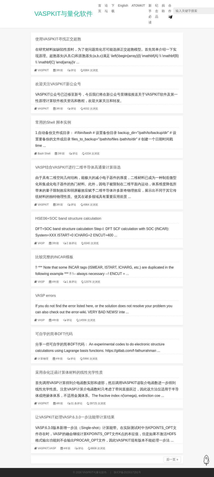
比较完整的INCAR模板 (54, 257)
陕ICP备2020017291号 (127, 472)
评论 (73, 70)
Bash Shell (44, 153)
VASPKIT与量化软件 (63, 13)
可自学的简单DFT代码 (54, 334)
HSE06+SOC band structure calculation (68, 218)
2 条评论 (72, 243)
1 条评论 (72, 281)
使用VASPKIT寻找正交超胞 (58, 39)
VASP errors (45, 295)
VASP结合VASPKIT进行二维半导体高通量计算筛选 (78, 167)
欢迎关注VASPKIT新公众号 (58, 84)
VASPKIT (43, 70)
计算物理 (43, 358)
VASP (41, 243)
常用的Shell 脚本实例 (53, 122)
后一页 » (172, 459)
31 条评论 (77, 403)
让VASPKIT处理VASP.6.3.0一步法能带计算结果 (75, 417)
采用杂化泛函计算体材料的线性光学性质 (69, 372)
